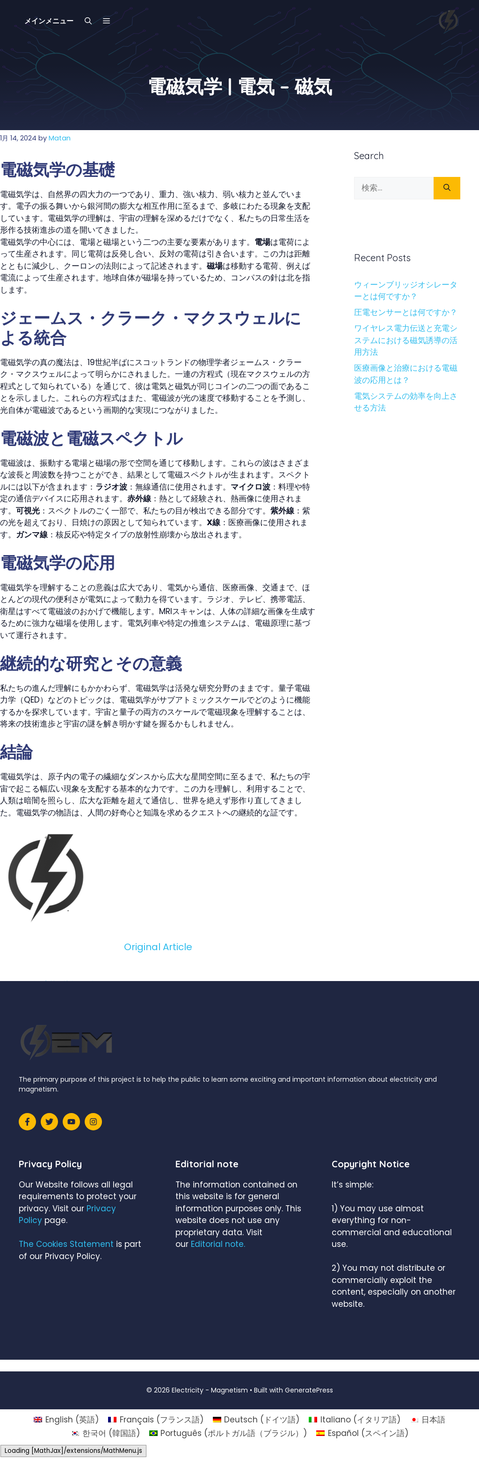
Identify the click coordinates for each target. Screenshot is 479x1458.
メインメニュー (48, 20)
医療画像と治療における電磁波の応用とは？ (405, 374)
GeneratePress (309, 1390)
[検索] (447, 188)
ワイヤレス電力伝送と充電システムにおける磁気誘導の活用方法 (405, 340)
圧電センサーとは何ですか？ (405, 312)
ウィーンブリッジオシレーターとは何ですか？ (405, 290)
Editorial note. (218, 1244)
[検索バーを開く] (88, 21)
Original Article (158, 946)
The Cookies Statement (66, 1244)
